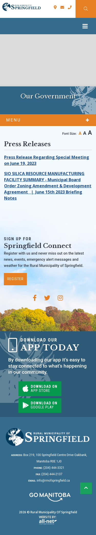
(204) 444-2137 (49, 474)
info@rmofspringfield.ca (49, 480)
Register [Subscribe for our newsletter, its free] (15, 279)
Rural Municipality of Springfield (21, 7)
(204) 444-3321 (49, 468)
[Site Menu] (48, 120)
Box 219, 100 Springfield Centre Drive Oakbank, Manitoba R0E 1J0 (49, 458)
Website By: (48, 520)
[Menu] (86, 26)
